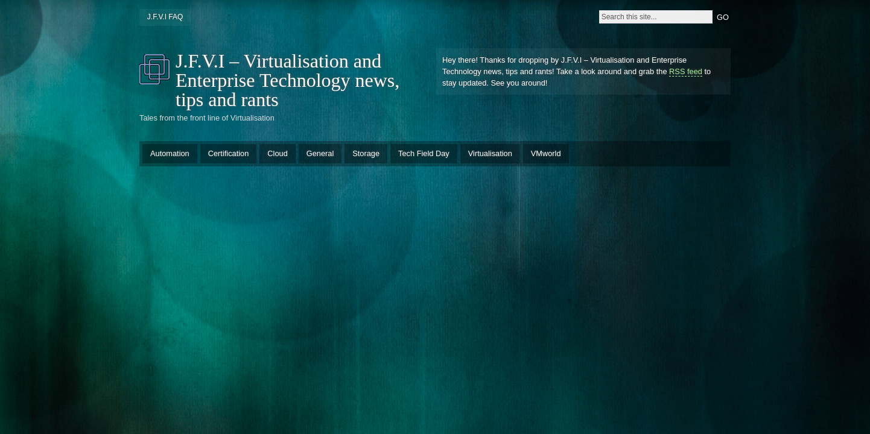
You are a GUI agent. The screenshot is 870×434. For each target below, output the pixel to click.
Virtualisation (490, 153)
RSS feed (685, 71)
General (320, 153)
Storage (365, 153)
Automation (169, 153)
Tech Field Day (423, 153)
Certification (228, 153)
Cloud (277, 153)
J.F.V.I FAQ (165, 17)
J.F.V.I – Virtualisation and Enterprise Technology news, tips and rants (287, 80)
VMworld (546, 153)
